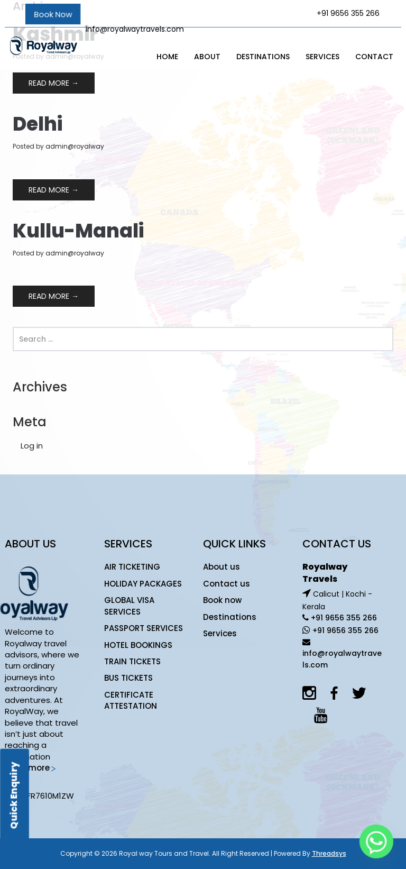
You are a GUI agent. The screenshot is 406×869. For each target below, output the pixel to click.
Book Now (52, 14)
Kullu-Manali (78, 230)
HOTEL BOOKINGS (138, 645)
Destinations (263, 56)
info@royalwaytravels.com (135, 29)
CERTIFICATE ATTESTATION (130, 700)
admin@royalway (74, 146)
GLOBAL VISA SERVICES (129, 605)
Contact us (226, 583)
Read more (31, 767)
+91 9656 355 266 (343, 617)
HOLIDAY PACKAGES (143, 583)
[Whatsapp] (376, 841)
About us (221, 566)
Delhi (37, 124)
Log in (32, 445)
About (207, 56)
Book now (222, 600)
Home (167, 56)
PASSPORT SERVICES (143, 628)
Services (322, 56)
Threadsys (329, 853)
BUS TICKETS (128, 677)
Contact (374, 56)
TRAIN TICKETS (132, 661)
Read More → (54, 83)
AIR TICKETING (132, 566)
